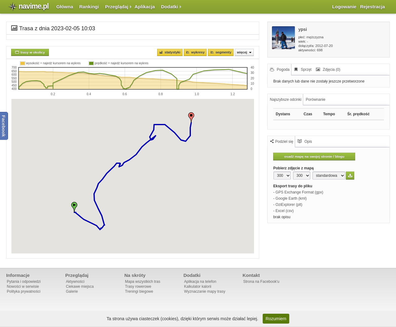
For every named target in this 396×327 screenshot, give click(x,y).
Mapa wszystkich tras (142, 281)
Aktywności (75, 281)
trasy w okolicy (32, 52)
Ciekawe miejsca (80, 286)
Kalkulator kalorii (197, 286)
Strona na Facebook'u (261, 281)
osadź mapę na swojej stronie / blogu (314, 156)
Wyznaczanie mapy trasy (204, 291)
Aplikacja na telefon (200, 281)
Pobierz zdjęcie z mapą (293, 168)
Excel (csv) (285, 211)
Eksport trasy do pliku (292, 186)
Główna (64, 6)
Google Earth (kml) (291, 198)
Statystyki (172, 52)
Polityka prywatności (24, 291)
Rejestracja (372, 6)
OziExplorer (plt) (289, 204)
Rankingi (89, 6)
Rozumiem (276, 318)
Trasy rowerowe (138, 286)
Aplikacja (145, 6)
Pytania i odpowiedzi (24, 281)
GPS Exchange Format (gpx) (299, 192)
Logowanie (344, 6)
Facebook (3, 126)
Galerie (72, 291)
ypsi (302, 29)
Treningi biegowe (139, 291)
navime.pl (34, 6)
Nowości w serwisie (23, 286)
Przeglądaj (116, 6)
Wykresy (197, 52)
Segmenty (223, 52)
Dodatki (169, 6)
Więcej (244, 52)
